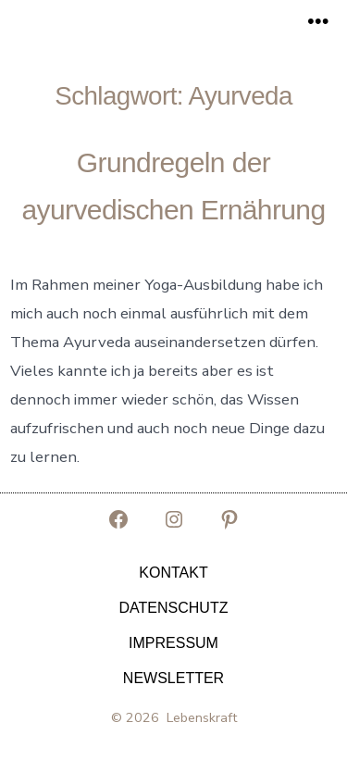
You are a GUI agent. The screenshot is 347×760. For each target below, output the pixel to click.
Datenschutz (174, 608)
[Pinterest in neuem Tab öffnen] (229, 519)
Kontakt (173, 572)
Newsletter (173, 678)
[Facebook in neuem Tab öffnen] (118, 519)
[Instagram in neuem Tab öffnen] (174, 519)
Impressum (173, 643)
